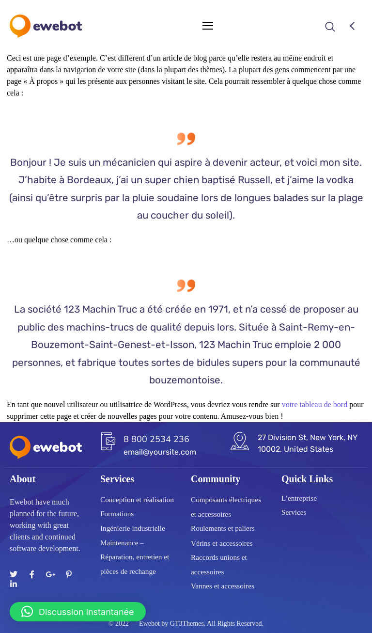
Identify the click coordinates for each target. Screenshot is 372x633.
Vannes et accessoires (222, 586)
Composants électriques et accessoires (226, 507)
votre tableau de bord (315, 404)
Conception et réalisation (137, 500)
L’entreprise (299, 498)
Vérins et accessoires (221, 543)
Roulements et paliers (223, 529)
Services (293, 512)
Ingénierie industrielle (132, 528)
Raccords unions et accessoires (219, 565)
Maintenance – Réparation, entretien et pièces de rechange (134, 557)
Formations (117, 514)
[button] (78, 611)
